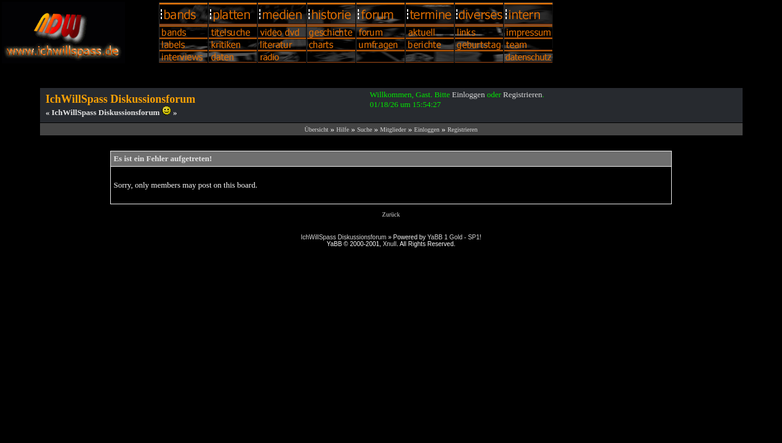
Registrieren (522, 94)
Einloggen (468, 94)
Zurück (391, 214)
